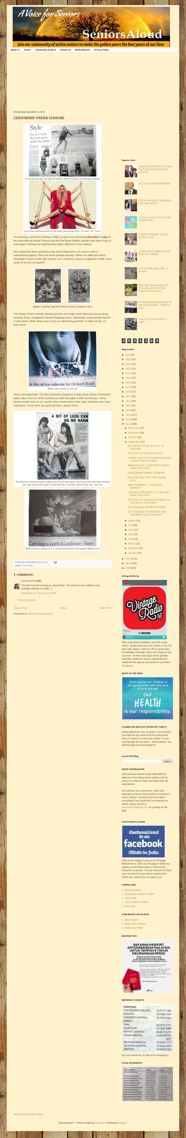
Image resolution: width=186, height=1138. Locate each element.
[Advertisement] (59, 81)
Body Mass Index (134, 927)
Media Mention (82, 50)
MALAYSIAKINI (133, 890)
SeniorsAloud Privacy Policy (28, 1114)
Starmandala (28, 580)
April (131, 539)
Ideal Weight (131, 919)
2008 (128, 568)
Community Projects (45, 50)
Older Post (105, 608)
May (130, 534)
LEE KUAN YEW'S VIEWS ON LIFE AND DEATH (155, 202)
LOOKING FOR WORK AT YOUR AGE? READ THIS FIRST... (149, 494)
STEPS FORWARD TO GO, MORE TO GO (153, 236)
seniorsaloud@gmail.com (135, 807)
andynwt (100, 1122)
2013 (128, 414)
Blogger (123, 1122)
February (133, 548)
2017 (128, 396)
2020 (128, 382)
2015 (128, 405)
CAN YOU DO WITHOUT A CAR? (145, 453)
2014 (128, 410)
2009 (128, 563)
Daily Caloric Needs (135, 923)
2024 (128, 364)
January (132, 553)
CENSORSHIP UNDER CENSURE (146, 472)
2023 (128, 368)
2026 (128, 354)
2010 (128, 558)
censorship (27, 565)
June (131, 529)
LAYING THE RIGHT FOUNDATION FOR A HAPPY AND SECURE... (149, 459)
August (132, 520)
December (134, 428)
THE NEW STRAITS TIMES (139, 894)
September (134, 441)
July (130, 525)
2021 (128, 377)
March (131, 543)
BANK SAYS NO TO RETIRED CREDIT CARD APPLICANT (148, 467)
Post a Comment (26, 600)
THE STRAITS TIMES (136, 902)
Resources (65, 50)
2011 (128, 424)
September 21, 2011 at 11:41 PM (38, 593)
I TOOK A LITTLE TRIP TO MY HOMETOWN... (155, 219)
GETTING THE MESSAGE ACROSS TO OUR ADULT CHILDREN (149, 501)
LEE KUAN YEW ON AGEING (154, 183)
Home (63, 608)
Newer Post (20, 608)
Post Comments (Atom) (40, 613)
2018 (128, 391)
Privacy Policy (101, 50)
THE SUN (130, 906)
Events (27, 50)
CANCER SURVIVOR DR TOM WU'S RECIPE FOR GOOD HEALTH (155, 169)
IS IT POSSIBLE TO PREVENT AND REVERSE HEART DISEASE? (147, 513)
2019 (128, 387)
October (132, 437)
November (134, 432)
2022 (128, 373)
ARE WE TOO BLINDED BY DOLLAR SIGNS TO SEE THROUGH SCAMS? (153, 288)
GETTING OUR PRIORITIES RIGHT (147, 507)
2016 (128, 401)
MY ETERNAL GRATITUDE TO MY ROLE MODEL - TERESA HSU (155, 305)
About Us (15, 50)
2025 (128, 359)
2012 (128, 419)
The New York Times (90, 231)
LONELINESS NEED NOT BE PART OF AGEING (154, 253)
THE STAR (130, 898)
